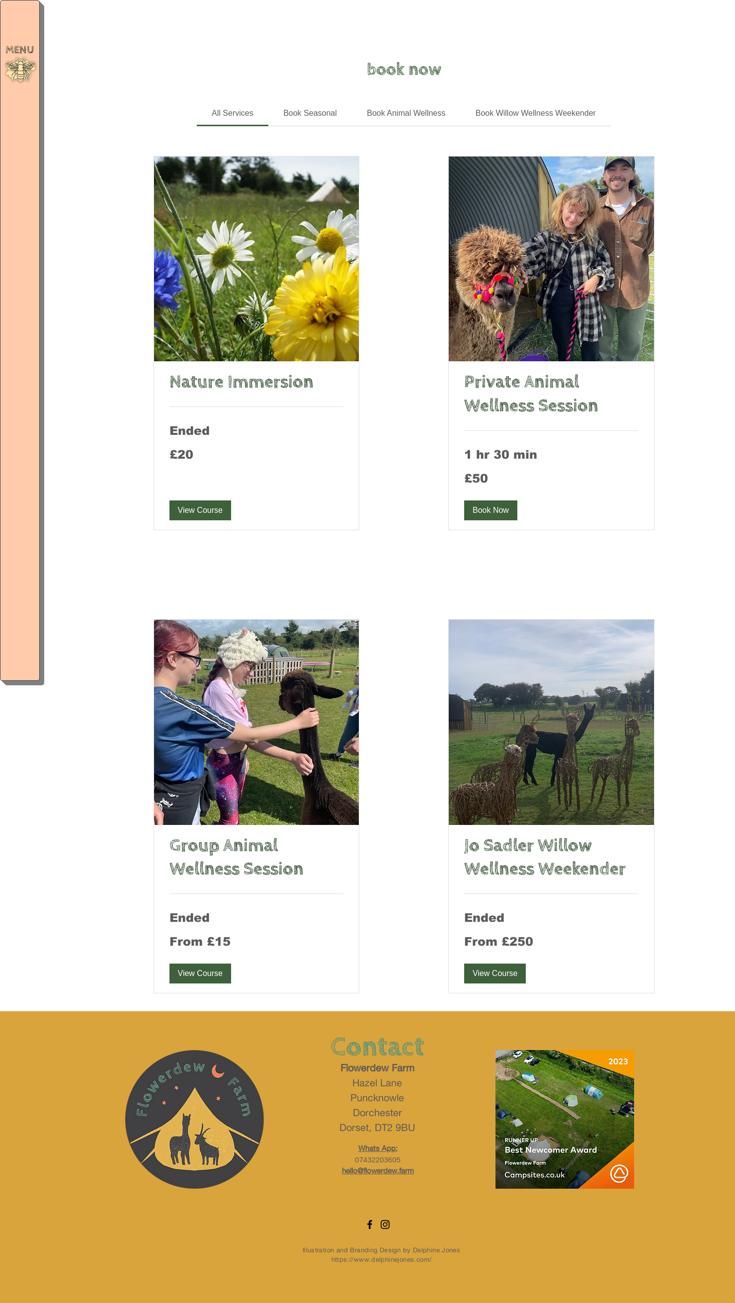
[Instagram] (385, 1224)
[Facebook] (370, 1224)
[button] (20, 70)
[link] (232, 113)
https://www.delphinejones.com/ (381, 1259)
